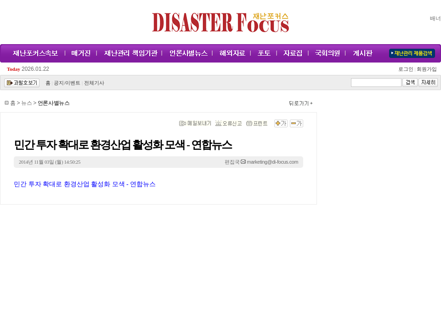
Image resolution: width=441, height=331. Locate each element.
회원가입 (426, 69)
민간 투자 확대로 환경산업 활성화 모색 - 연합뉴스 (85, 184)
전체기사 (94, 83)
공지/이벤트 (67, 83)
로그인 (407, 69)
